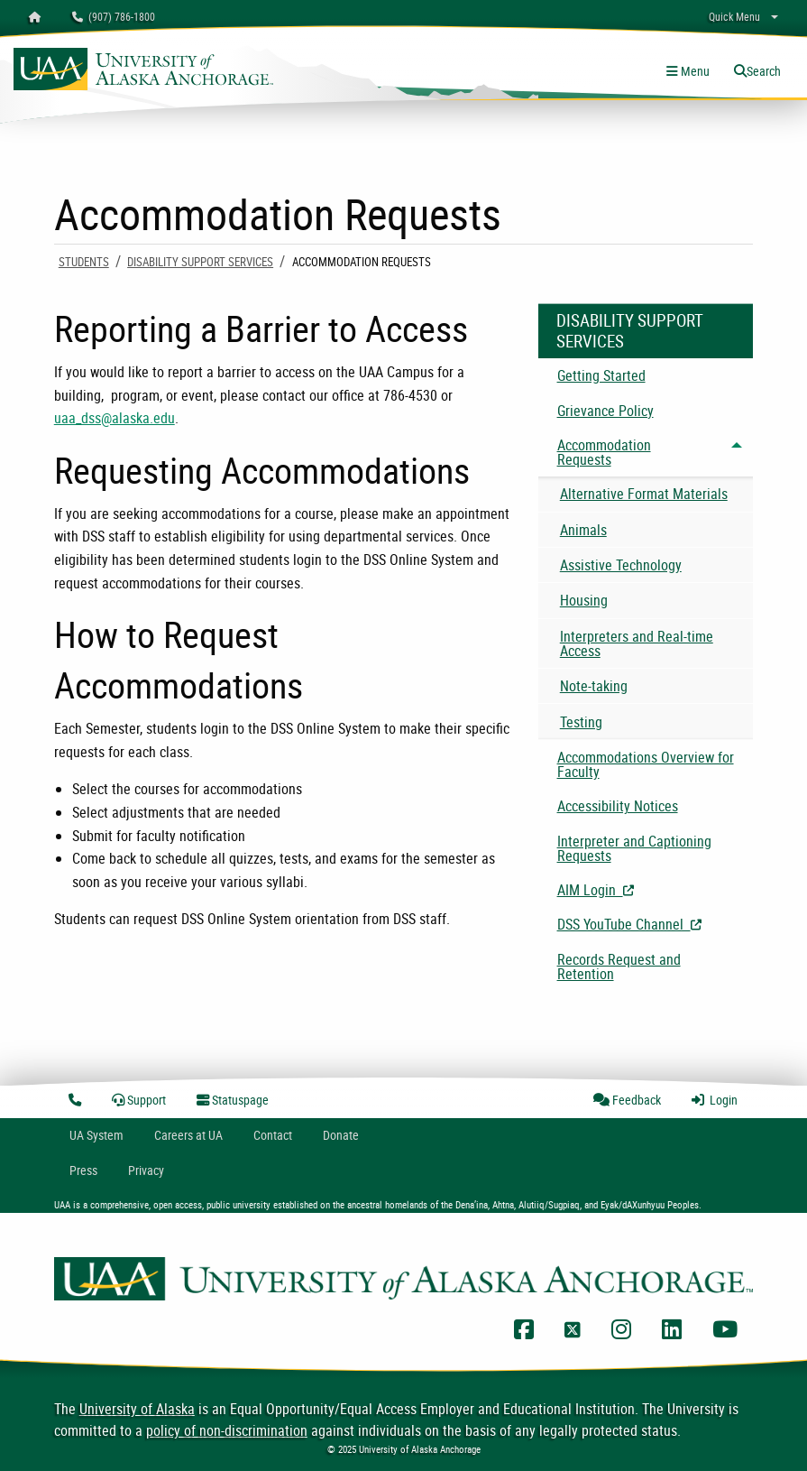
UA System (96, 1134)
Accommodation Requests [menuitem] (604, 452)
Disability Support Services (200, 262)
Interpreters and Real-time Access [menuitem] (636, 643)
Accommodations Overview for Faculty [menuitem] (645, 764)
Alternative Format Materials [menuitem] (644, 494)
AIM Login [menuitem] (655, 890)
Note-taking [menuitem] (594, 686)
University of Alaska (137, 1409)
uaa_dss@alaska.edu (114, 418)
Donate (341, 1134)
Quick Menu (734, 16)
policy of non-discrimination (226, 1430)
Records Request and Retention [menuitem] (619, 966)
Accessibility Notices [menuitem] (617, 806)
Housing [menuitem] (584, 600)
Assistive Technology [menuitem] (621, 565)
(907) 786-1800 (113, 16)
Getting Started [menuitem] (601, 375)
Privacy (146, 1170)
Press (83, 1170)
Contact (272, 1134)
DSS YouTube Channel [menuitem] (655, 924)
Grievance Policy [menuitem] (605, 411)
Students (84, 262)
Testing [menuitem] (581, 722)
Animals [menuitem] (583, 530)
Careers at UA (188, 1134)
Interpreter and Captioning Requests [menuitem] (634, 848)
